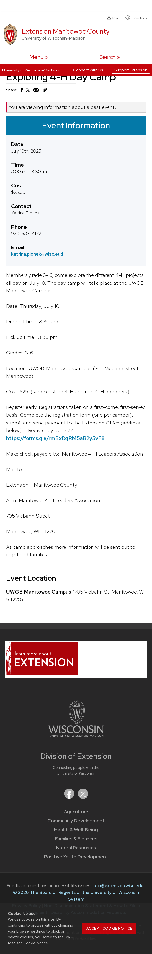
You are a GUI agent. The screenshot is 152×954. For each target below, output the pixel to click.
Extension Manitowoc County (65, 31)
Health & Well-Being (76, 830)
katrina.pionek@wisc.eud (37, 254)
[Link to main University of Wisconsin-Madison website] (76, 735)
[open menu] (38, 57)
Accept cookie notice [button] (109, 928)
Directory (136, 18)
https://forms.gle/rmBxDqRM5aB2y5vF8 (55, 438)
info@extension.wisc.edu (117, 885)
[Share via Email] (36, 91)
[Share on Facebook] (21, 91)
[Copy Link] (45, 91)
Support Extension (130, 69)
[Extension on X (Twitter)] (83, 797)
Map (113, 18)
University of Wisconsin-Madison (30, 70)
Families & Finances (76, 839)
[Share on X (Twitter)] (28, 92)
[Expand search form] (109, 57)
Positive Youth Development (76, 857)
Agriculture (76, 812)
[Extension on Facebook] (69, 797)
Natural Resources (76, 848)
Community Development (76, 821)
